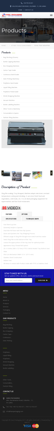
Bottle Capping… (8, 328)
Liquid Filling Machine (10, 87)
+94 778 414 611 (27, 3)
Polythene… (7, 352)
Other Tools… (7, 380)
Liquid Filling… (7, 355)
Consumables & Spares (11, 113)
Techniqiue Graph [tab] (32, 219)
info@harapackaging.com (14, 411)
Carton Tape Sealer (9, 70)
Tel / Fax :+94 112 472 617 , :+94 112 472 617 (21, 407)
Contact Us (29, 10)
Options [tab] (25, 214)
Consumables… (8, 383)
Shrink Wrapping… (9, 362)
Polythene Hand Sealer (10, 83)
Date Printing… (8, 341)
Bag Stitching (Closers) (10, 57)
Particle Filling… (8, 386)
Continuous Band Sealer (11, 74)
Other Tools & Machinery (21, 45)
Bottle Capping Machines (11, 62)
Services (5, 307)
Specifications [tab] (11, 219)
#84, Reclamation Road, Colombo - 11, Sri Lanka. (28, 6)
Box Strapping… (8, 331)
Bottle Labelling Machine (11, 105)
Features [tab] (9, 214)
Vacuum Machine (9, 100)
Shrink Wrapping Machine (11, 96)
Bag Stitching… (8, 325)
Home (20, 10)
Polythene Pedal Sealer (10, 92)
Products (6, 303)
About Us (6, 300)
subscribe (41, 280)
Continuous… (7, 337)
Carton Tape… (7, 334)
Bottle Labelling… (9, 368)
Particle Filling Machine (10, 117)
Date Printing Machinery (11, 79)
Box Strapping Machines (11, 66)
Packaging (6, 310)
